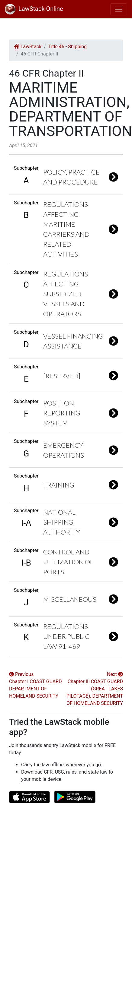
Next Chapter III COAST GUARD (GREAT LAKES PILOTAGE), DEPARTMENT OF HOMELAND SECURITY (94, 688)
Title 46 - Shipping (67, 46)
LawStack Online (34, 8)
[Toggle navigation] (118, 9)
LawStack (27, 46)
